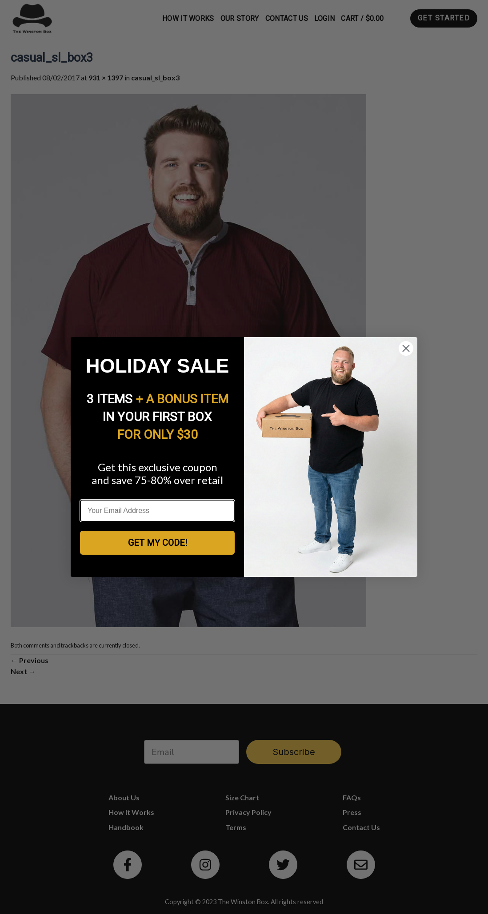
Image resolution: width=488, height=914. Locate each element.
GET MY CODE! (157, 542)
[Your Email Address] (157, 511)
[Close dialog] (406, 348)
